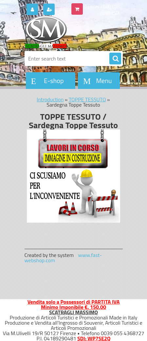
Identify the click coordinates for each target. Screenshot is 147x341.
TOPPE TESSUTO (87, 99)
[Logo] (70, 32)
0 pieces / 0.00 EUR (102, 6)
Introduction (50, 99)
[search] (115, 59)
